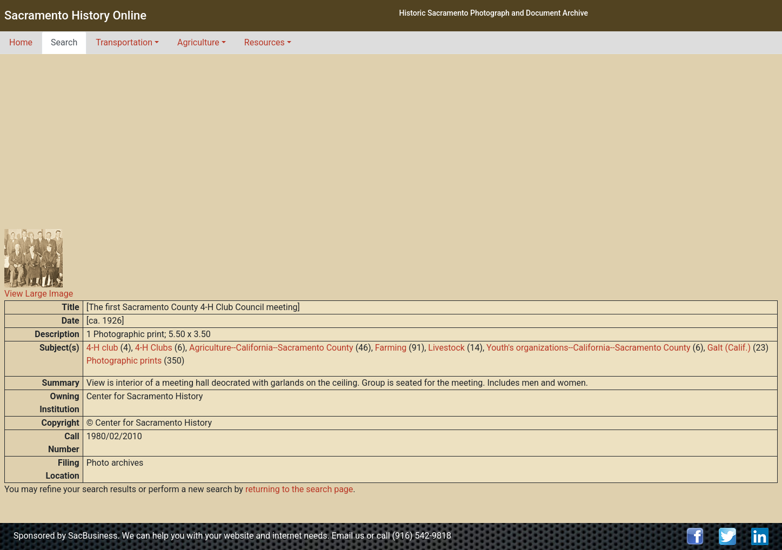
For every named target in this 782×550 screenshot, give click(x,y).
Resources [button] (264, 42)
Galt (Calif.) (729, 348)
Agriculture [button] (198, 42)
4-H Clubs (153, 348)
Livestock (446, 348)
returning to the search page (299, 489)
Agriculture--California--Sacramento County (271, 348)
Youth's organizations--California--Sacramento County (588, 348)
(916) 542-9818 (421, 536)
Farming (390, 348)
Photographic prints (124, 361)
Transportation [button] (124, 42)
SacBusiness (92, 536)
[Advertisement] (391, 135)
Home (20, 42)
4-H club (102, 348)
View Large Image (38, 294)
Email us (348, 536)
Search (64, 42)
